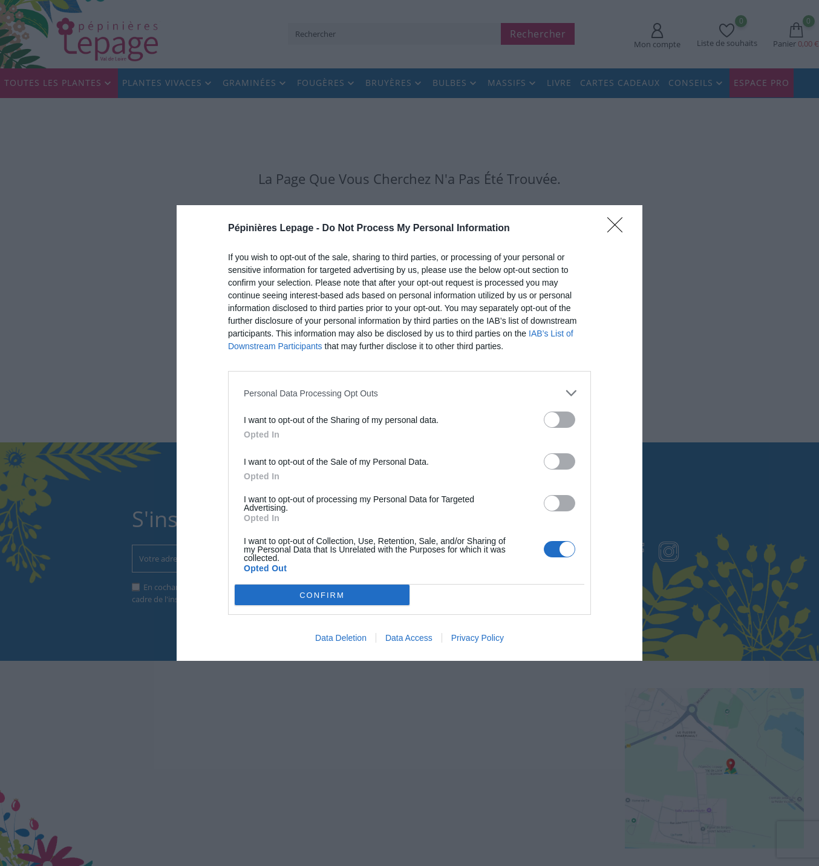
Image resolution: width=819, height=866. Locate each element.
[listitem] (409, 393)
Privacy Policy (477, 638)
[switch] (559, 420)
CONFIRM (322, 595)
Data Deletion (341, 638)
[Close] (618, 228)
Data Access (408, 638)
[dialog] (409, 433)
